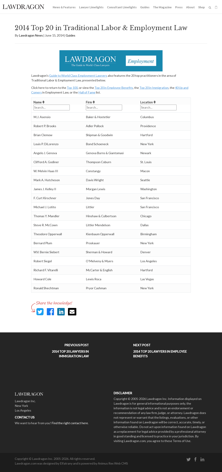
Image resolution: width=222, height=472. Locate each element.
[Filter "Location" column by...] (158, 107)
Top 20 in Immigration (154, 88)
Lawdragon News (31, 35)
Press (179, 7)
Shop (201, 7)
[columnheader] (57, 101)
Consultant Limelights (122, 7)
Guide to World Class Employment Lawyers (78, 75)
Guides (145, 7)
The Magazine (162, 7)
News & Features (64, 7)
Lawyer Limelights (91, 7)
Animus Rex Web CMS (113, 463)
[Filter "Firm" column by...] (104, 107)
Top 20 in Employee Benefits (114, 88)
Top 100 (72, 88)
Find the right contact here (70, 423)
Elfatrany (66, 463)
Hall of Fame (86, 92)
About (190, 7)
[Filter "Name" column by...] (51, 107)
